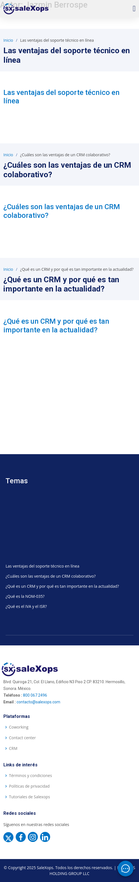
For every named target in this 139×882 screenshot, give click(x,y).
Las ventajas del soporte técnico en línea (42, 566)
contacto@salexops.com (38, 702)
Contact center (22, 738)
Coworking (18, 727)
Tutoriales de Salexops (29, 797)
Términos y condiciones (30, 776)
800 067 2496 (35, 695)
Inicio (8, 40)
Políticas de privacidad (29, 786)
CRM (13, 748)
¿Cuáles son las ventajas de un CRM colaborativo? (51, 576)
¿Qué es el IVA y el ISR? (26, 606)
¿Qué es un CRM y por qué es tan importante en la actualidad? (56, 325)
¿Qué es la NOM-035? (25, 596)
